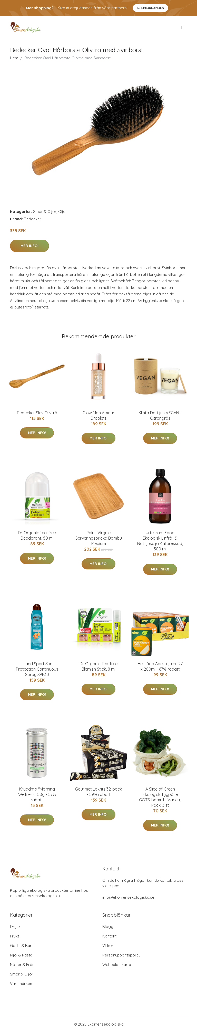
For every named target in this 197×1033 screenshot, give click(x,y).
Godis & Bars (22, 945)
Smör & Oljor (44, 211)
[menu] (182, 27)
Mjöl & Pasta (21, 955)
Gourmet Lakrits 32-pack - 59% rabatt (98, 791)
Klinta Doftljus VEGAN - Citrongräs (160, 415)
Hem (14, 57)
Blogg (107, 926)
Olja (61, 211)
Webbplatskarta (116, 964)
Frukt (14, 936)
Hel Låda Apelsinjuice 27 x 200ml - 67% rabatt (160, 666)
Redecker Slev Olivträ (37, 412)
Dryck (15, 926)
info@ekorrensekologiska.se (128, 897)
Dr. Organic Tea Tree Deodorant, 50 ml (37, 535)
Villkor (107, 945)
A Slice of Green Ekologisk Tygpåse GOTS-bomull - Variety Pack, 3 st (160, 797)
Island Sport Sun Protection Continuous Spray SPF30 (37, 669)
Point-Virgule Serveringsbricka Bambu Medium (98, 538)
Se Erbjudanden (150, 8)
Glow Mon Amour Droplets (98, 415)
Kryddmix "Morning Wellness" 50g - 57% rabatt (37, 794)
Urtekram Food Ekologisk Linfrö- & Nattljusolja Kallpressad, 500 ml (160, 540)
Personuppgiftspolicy (121, 955)
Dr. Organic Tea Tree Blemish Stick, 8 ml (98, 666)
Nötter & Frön (22, 964)
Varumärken (21, 983)
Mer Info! (29, 245)
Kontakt (109, 936)
